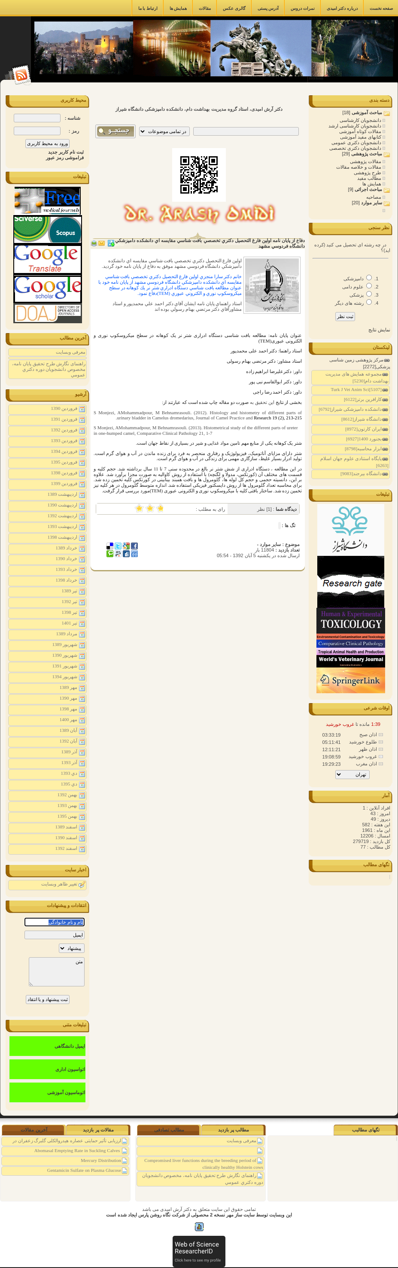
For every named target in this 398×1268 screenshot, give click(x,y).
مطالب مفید (370, 178)
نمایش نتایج (379, 329)
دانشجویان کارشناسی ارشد (355, 125)
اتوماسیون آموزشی (66, 1092)
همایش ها (372, 183)
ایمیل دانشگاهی (70, 1046)
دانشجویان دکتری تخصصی (356, 148)
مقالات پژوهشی (366, 161)
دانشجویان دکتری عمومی (357, 142)
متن (57, 971)
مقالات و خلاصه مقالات (359, 167)
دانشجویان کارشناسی (361, 120)
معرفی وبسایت (70, 352)
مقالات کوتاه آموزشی (361, 131)
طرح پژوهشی (368, 172)
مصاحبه (374, 197)
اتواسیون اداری (70, 1069)
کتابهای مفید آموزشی (361, 137)
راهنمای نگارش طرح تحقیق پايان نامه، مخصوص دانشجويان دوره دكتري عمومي (48, 369)
